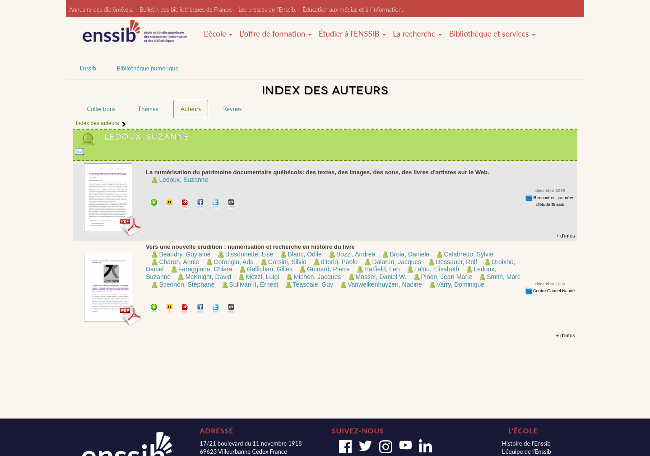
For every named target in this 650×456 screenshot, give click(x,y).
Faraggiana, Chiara (205, 269)
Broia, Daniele (409, 254)
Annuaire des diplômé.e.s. (101, 9)
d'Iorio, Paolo (339, 261)
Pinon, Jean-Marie (447, 276)
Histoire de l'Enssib (526, 443)
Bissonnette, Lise (249, 254)
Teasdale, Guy (313, 284)
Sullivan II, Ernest (254, 284)
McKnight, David (208, 276)
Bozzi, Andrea (355, 254)
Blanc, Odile (304, 254)
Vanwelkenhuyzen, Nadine (385, 284)
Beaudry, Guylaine (184, 254)
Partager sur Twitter (216, 204)
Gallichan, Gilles (269, 269)
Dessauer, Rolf (456, 261)
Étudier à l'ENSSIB (352, 33)
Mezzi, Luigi (262, 276)
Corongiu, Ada (234, 261)
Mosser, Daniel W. (381, 276)
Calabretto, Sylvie (468, 254)
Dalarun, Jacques (396, 261)
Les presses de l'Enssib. (267, 9)
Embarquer (231, 204)
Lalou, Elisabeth (437, 269)
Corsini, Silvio (287, 261)
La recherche (417, 33)
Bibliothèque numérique (147, 68)
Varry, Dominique (460, 284)
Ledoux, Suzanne (183, 179)
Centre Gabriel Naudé (554, 290)
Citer (170, 204)
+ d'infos (565, 235)
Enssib (88, 68)
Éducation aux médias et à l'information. (352, 9)
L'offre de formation (276, 33)
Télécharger (154, 204)
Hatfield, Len (382, 269)
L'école (218, 33)
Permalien (185, 204)
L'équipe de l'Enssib (526, 451)
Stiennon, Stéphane (186, 284)
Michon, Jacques (317, 276)
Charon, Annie (179, 261)
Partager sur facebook (200, 204)
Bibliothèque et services (492, 33)
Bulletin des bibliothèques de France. (185, 9)
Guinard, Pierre (328, 269)
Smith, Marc (503, 276)
